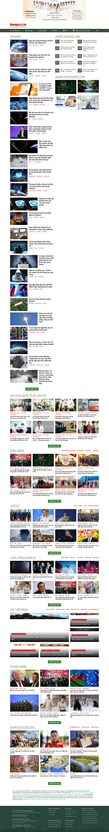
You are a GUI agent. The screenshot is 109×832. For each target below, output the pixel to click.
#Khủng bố (46, 523)
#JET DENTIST (13, 414)
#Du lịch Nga (50, 609)
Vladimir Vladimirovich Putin (89, 810)
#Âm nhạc (80, 749)
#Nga (30, 45)
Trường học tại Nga (70, 810)
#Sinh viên (22, 490)
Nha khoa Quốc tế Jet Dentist (28, 395)
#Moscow (57, 490)
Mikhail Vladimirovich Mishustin (90, 814)
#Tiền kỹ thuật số (93, 505)
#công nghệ (42, 104)
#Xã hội (79, 523)
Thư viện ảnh (68, 824)
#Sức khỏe (80, 412)
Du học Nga (68, 808)
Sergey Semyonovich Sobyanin (90, 822)
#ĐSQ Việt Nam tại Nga (68, 450)
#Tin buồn (80, 450)
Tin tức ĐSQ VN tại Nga (54, 822)
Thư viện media (19, 609)
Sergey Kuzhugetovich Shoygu (90, 818)
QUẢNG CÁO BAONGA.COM (70, 76)
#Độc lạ (72, 557)
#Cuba (90, 523)
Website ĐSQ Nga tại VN (54, 826)
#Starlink (43, 75)
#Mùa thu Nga (75, 609)
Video (54, 30)
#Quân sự (19, 543)
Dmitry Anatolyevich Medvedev (90, 812)
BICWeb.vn (32, 826)
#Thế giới (44, 133)
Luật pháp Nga (52, 810)
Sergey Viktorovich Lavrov (88, 816)
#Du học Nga (95, 727)
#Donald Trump (37, 543)
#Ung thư (61, 575)
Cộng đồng (17, 450)
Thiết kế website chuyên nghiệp (21, 825)
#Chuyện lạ (35, 575)
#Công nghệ (32, 231)
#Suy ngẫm (12, 595)
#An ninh (38, 231)
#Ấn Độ (85, 543)
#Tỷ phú (34, 595)
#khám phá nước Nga (58, 774)
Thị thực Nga (51, 812)
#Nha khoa (23, 412)
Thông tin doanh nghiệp (81, 30)
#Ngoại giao (81, 491)
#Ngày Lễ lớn (58, 469)
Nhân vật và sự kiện (87, 808)
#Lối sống (25, 595)
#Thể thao (42, 575)
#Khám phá (46, 595)
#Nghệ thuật (70, 490)
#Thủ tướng (36, 490)
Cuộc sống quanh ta (23, 557)
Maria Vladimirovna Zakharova (90, 820)
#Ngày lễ (80, 469)
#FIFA (47, 575)
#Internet (35, 45)
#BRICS (41, 289)
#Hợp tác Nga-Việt (82, 490)
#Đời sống (85, 523)
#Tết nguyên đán (66, 412)
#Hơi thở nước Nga (45, 749)
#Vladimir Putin (71, 543)
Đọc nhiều (42, 30)
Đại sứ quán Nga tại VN (54, 824)
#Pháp (30, 217)
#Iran (30, 161)
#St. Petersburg (94, 609)
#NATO (81, 505)
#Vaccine (67, 575)
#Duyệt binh (17, 713)
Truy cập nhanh (69, 820)
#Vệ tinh (41, 45)
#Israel (44, 303)
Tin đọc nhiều (18, 666)
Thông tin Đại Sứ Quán (54, 820)
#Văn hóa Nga (19, 749)
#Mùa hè (50, 774)
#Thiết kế (46, 468)
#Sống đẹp (88, 557)
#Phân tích (58, 523)
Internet (15, 36)
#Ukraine (34, 118)
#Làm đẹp (80, 434)
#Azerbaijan (86, 688)
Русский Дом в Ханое (70, 816)
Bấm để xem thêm (32, 389)
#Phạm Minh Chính (37, 491)
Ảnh (65, 30)
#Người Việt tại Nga (15, 412)
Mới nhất (29, 30)
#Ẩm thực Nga (60, 609)
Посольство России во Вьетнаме (71, 813)
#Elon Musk (38, 303)
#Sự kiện (12, 749)
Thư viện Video (69, 826)
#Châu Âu (79, 688)
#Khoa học (16, 575)
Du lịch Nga (51, 814)
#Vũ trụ (41, 59)
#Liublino (88, 450)
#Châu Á (40, 595)
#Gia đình (19, 595)
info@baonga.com (20, 822)
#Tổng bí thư (91, 543)
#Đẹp (67, 609)
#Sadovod (96, 450)
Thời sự (14, 505)
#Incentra (80, 468)
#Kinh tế (67, 523)
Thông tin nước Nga (67, 36)
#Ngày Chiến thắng (26, 713)
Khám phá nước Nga (22, 727)
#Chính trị (31, 133)
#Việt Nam (31, 75)
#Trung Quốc (32, 176)
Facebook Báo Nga (70, 822)
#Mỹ (30, 118)
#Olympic (42, 217)
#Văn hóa (22, 468)
